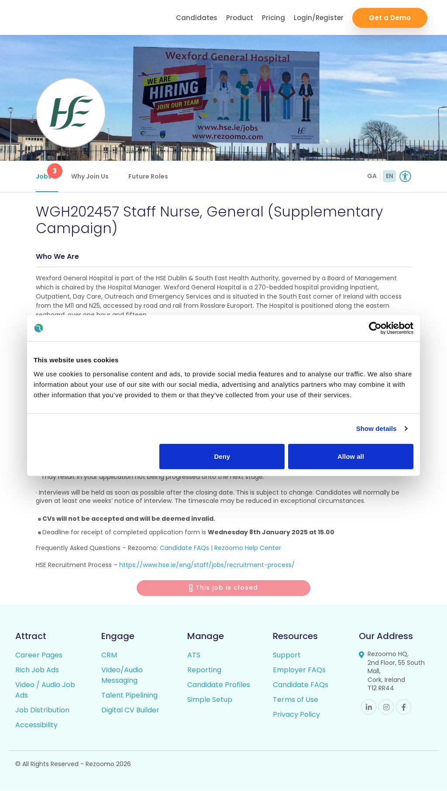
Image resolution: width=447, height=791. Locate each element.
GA (372, 176)
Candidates (196, 17)
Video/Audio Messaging (122, 675)
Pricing (273, 17)
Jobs (47, 172)
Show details (376, 428)
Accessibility (36, 725)
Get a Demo (390, 17)
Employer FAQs (299, 670)
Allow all (350, 456)
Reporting (204, 670)
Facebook (403, 707)
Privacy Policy (296, 715)
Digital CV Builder (130, 710)
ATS (193, 655)
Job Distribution (42, 710)
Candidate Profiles (218, 685)
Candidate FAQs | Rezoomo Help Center (220, 547)
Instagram (386, 707)
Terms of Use (295, 700)
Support (287, 655)
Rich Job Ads (37, 670)
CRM (109, 655)
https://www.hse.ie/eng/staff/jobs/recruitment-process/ (207, 565)
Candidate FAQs (300, 685)
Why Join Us (90, 176)
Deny (222, 456)
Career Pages (38, 655)
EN (389, 176)
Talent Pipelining (129, 696)
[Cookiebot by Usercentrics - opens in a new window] (375, 328)
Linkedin (368, 707)
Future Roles (148, 176)
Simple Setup (209, 700)
